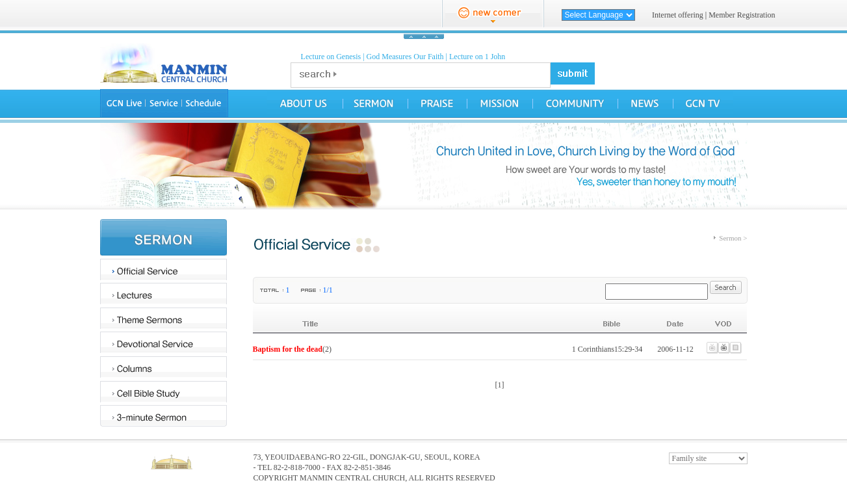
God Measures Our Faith (405, 56)
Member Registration (742, 15)
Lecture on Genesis (331, 56)
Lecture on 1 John (477, 56)
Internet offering (677, 15)
